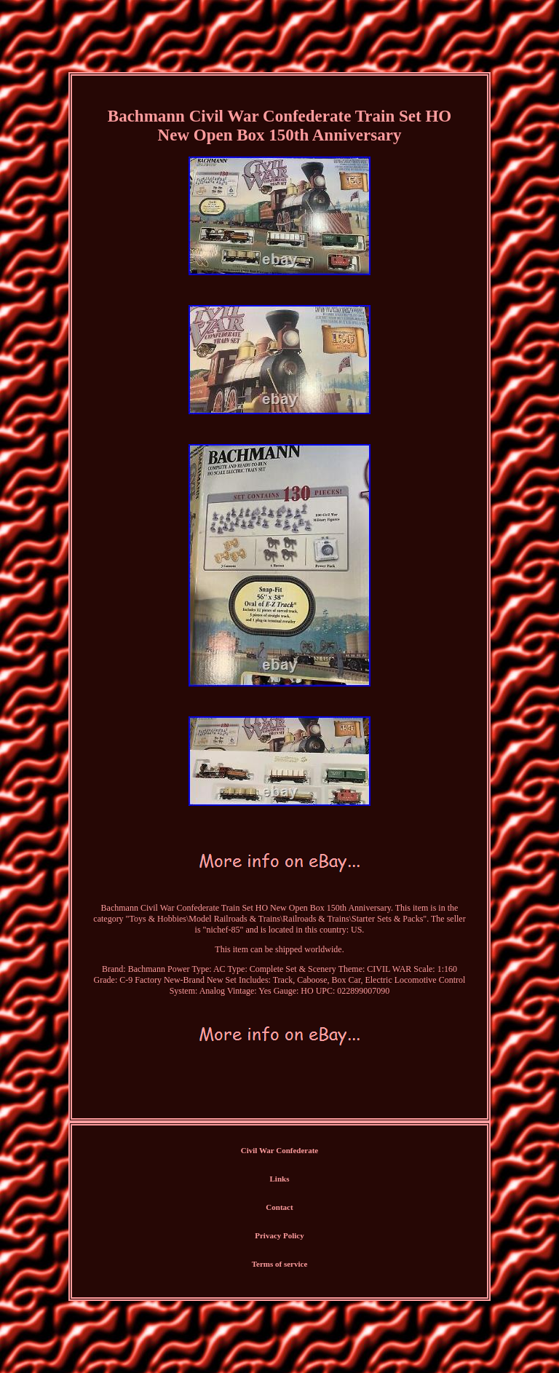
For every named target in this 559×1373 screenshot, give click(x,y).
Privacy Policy (279, 1235)
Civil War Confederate (280, 1150)
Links (280, 1178)
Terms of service (280, 1263)
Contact (279, 1207)
